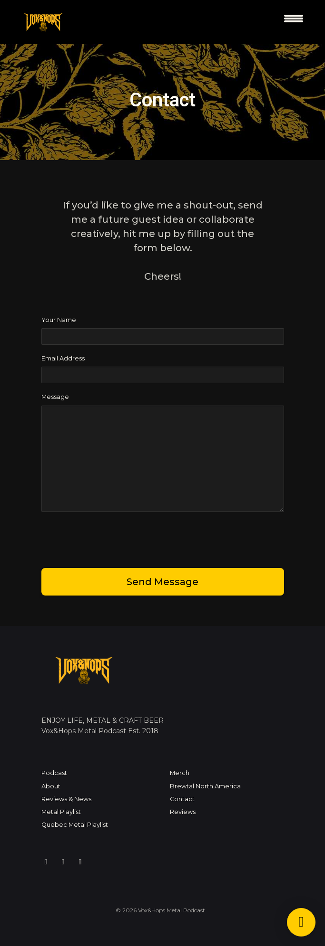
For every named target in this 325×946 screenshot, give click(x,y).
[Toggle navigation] (293, 22)
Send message (162, 581)
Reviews (183, 811)
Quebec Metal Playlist (74, 824)
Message (55, 396)
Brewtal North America (205, 786)
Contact (182, 799)
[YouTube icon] (80, 862)
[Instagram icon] (46, 862)
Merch (179, 772)
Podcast (54, 772)
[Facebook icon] (63, 862)
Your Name (58, 319)
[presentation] (113, 538)
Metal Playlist (61, 811)
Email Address (63, 358)
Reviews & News (66, 799)
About (50, 786)
